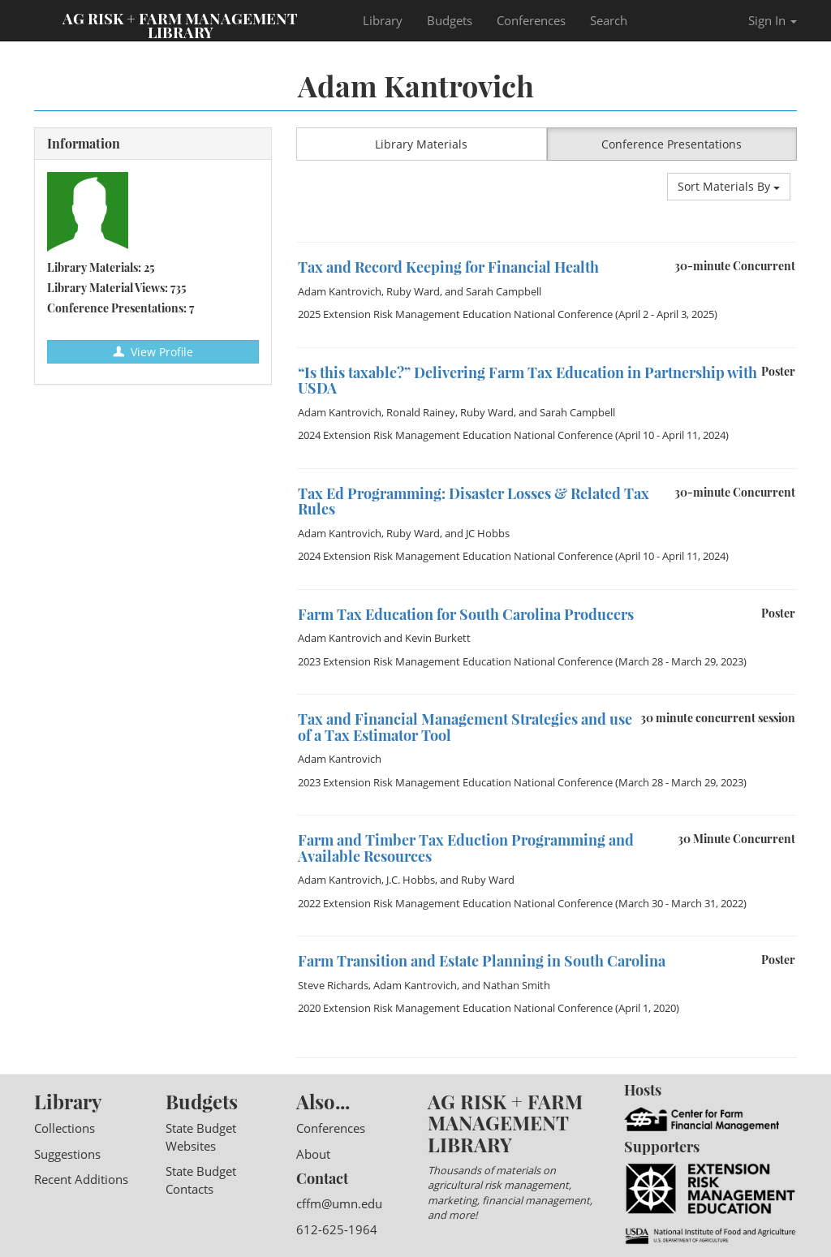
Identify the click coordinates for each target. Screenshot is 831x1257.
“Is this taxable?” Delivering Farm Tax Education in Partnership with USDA (527, 380)
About (313, 1154)
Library (383, 20)
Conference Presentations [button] (671, 144)
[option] (546, 242)
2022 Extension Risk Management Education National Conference (455, 903)
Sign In (772, 20)
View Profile (153, 351)
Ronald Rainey (420, 412)
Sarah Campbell (503, 291)
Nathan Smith (516, 985)
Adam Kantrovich (339, 291)
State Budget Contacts (201, 1179)
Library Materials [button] (421, 144)
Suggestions (67, 1154)
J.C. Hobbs (410, 879)
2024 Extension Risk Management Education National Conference (455, 435)
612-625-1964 (336, 1229)
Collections (64, 1128)
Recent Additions (81, 1179)
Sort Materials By (729, 186)
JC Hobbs (488, 533)
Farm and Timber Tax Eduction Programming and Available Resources (466, 848)
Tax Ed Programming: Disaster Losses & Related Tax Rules (473, 501)
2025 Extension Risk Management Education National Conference (455, 314)
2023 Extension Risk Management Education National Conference (455, 661)
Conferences (531, 20)
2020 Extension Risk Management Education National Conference (455, 1008)
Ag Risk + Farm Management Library (180, 24)
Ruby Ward (413, 291)
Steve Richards (333, 985)
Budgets (449, 20)
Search (608, 20)
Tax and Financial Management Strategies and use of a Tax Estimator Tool (465, 727)
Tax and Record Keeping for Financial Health (448, 267)
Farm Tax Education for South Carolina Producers (466, 614)
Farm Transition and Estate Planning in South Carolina (481, 961)
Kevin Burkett (438, 638)
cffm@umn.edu (339, 1203)
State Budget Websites (201, 1136)
